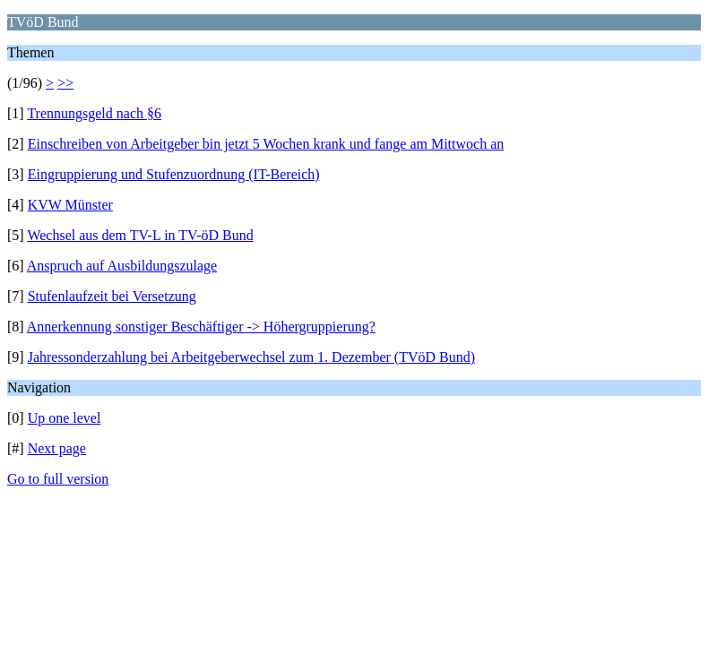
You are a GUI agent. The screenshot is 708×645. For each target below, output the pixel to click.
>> (65, 82)
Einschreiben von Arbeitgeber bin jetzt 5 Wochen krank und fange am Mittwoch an (266, 143)
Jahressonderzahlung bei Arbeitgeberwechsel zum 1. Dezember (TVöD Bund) (251, 357)
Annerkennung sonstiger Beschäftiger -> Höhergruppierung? (201, 326)
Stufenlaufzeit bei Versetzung (112, 296)
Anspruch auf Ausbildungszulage (122, 265)
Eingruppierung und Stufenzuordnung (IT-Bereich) (174, 174)
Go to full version (57, 478)
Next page (57, 448)
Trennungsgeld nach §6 (94, 113)
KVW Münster (70, 204)
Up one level (64, 418)
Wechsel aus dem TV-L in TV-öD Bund (140, 235)
